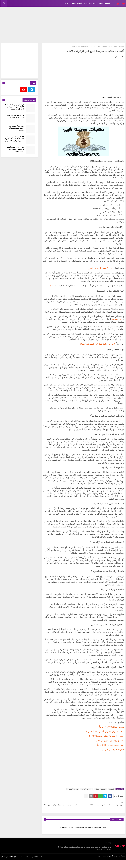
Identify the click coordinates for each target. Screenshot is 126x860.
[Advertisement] (63, 24)
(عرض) (104, 97)
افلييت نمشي (117, 319)
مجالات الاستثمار (107, 46)
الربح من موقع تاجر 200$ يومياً (110, 745)
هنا (50, 285)
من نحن (17, 856)
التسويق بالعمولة (76, 3)
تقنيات (66, 3)
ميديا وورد (101, 856)
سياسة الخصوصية (36, 856)
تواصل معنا (24, 856)
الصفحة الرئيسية (104, 3)
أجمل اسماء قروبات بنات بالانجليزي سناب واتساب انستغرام (16, 128)
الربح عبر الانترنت (86, 789)
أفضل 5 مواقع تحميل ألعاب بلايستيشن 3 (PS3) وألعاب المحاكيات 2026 (15, 149)
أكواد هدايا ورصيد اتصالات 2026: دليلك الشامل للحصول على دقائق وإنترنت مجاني (14, 107)
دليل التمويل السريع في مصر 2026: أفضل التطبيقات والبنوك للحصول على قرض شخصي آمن (14, 138)
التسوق (111, 789)
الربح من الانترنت (90, 3)
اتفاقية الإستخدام (7, 856)
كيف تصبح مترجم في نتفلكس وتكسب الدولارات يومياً (15, 116)
